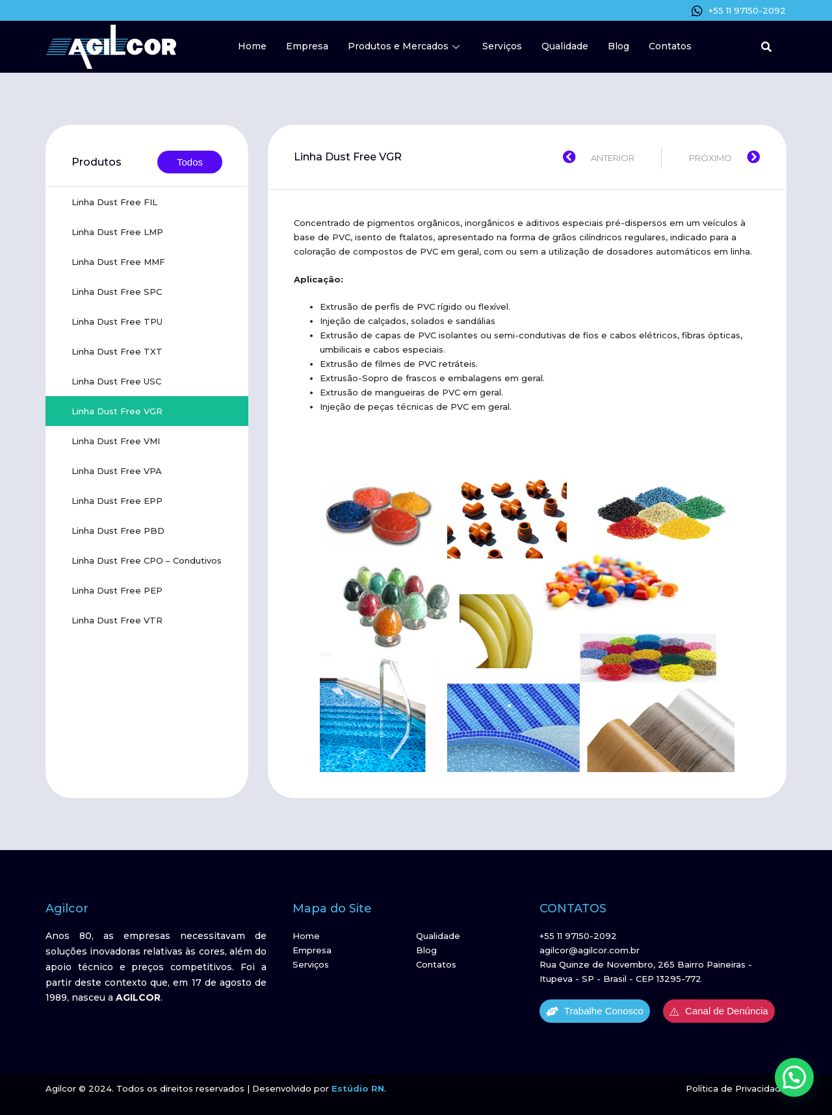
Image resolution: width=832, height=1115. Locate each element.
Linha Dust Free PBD (118, 530)
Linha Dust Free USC (116, 381)
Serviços (502, 46)
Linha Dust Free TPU (117, 321)
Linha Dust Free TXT (117, 351)
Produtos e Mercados (405, 46)
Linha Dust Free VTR (117, 620)
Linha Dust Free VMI (116, 441)
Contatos (670, 46)
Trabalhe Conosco (595, 1011)
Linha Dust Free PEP (117, 590)
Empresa (307, 46)
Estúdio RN (358, 1088)
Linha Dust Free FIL (114, 202)
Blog (618, 46)
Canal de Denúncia (719, 1011)
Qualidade (564, 46)
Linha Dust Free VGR (117, 411)
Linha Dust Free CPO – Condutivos (147, 560)
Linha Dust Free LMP (117, 232)
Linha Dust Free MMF (118, 262)
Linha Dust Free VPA (117, 471)
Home (252, 46)
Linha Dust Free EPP (117, 500)
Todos (190, 162)
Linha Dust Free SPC (117, 291)
